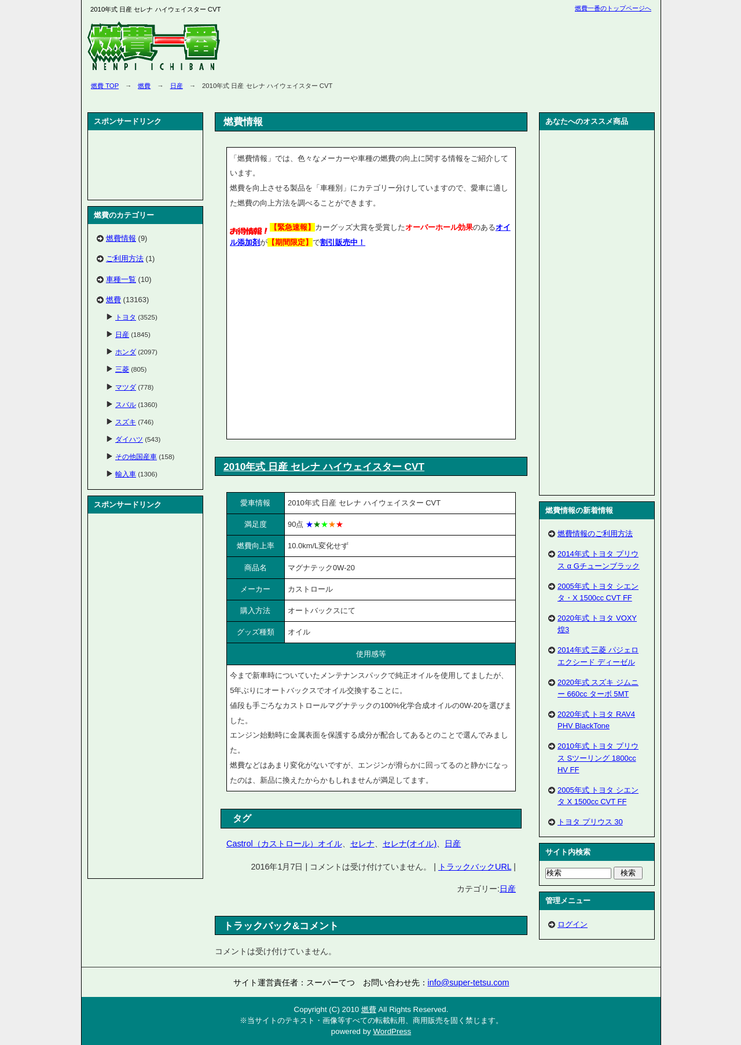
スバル (125, 404)
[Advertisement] (327, 346)
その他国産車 (136, 456)
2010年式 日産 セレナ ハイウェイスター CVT (323, 466)
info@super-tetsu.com (468, 982)
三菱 (122, 369)
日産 (176, 85)
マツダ (125, 387)
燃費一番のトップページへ (613, 8)
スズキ (125, 422)
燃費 (144, 85)
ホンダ (125, 351)
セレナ (362, 843)
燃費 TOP (105, 85)
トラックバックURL (474, 866)
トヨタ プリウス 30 (590, 821)
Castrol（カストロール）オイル (284, 843)
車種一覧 (121, 279)
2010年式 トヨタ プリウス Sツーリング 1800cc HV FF (598, 757)
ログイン (572, 924)
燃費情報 (121, 238)
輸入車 (125, 474)
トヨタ (125, 317)
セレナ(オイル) (410, 843)
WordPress (392, 1031)
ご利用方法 (125, 258)
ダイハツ (129, 439)
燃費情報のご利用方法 (595, 533)
